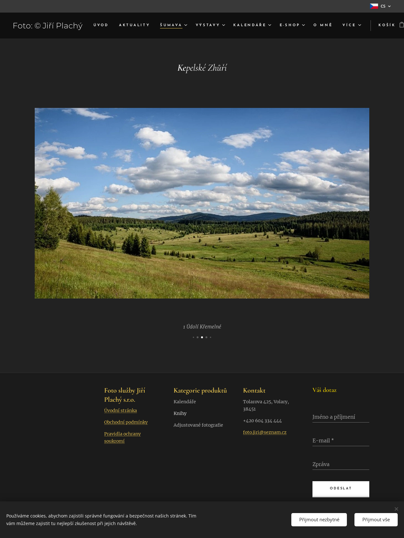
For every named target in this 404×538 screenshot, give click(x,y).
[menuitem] (115, 25)
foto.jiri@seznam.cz (265, 432)
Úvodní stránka (120, 410)
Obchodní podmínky (126, 422)
